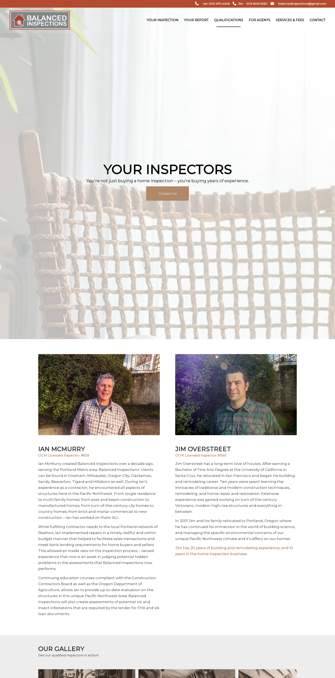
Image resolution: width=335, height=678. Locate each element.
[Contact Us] (167, 193)
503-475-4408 (219, 3)
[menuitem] (162, 20)
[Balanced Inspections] (40, 20)
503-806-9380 (257, 3)
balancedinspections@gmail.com (302, 3)
